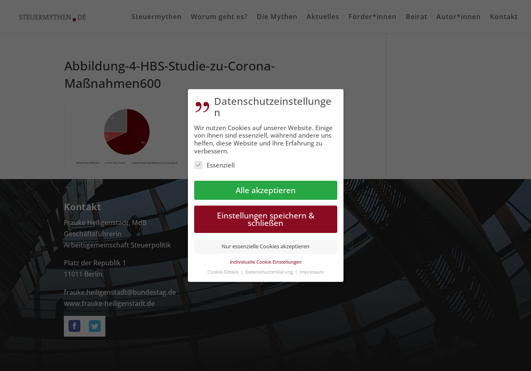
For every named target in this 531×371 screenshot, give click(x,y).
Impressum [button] (312, 272)
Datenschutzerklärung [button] (269, 272)
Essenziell (214, 165)
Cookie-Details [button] (223, 272)
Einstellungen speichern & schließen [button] (265, 219)
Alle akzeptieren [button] (266, 190)
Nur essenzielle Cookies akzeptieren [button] (265, 246)
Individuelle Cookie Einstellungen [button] (266, 262)
